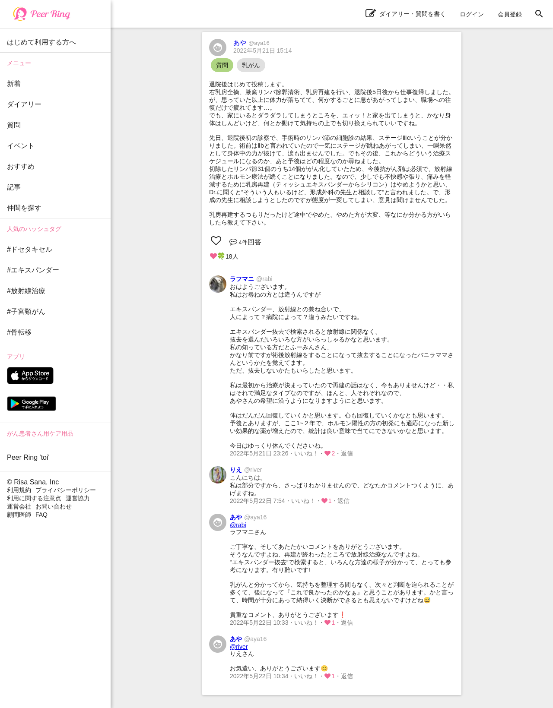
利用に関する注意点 (34, 498)
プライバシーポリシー (65, 490)
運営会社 (19, 506)
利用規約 (19, 490)
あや (251, 42)
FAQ (41, 514)
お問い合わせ (53, 506)
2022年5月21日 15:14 (262, 50)
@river (239, 646)
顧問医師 (19, 514)
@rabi (238, 525)
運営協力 (78, 498)
